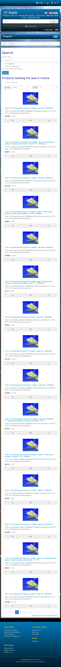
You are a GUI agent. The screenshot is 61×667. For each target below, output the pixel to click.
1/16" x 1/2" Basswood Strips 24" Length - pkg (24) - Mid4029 (29, 108)
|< (6, 612)
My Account (8, 648)
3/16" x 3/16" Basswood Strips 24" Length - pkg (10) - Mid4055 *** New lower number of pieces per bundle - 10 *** (29, 420)
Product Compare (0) (11, 82)
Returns (35, 632)
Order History (9, 650)
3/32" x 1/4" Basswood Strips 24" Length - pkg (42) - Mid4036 (29, 178)
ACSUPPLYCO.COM (35, 659)
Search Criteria (6, 57)
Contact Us (36, 630)
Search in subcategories (12, 66)
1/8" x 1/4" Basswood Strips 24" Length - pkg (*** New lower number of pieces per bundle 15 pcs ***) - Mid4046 (28, 282)
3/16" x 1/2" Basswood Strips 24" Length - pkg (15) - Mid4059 (29, 524)
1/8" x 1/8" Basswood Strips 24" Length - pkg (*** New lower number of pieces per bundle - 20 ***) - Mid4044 (28, 212)
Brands (35, 641)
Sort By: (7, 87)
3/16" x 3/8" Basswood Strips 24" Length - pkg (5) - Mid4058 (28, 490)
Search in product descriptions (12, 69)
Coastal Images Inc (40, 661)
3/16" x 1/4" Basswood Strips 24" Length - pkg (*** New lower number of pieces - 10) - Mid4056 (29, 455)
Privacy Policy (9, 634)
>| (39, 612)
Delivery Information (12, 632)
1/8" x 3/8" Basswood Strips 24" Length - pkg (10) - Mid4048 (28, 317)
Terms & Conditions (12, 636)
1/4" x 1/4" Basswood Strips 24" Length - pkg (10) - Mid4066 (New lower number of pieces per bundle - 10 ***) (30, 559)
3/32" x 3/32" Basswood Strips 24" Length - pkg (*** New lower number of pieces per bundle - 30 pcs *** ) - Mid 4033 (29, 143)
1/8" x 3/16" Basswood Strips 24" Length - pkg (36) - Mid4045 (29, 247)
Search (12, 44)
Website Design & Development (24, 661)
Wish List (7, 652)
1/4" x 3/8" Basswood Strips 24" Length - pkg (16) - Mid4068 (28, 594)
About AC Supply (10, 630)
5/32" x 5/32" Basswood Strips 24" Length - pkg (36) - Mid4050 (29, 385)
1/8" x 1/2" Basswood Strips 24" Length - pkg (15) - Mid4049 (28, 351)
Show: (35, 87)
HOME (39, 3)
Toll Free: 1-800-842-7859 (47, 15)
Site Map (35, 634)
